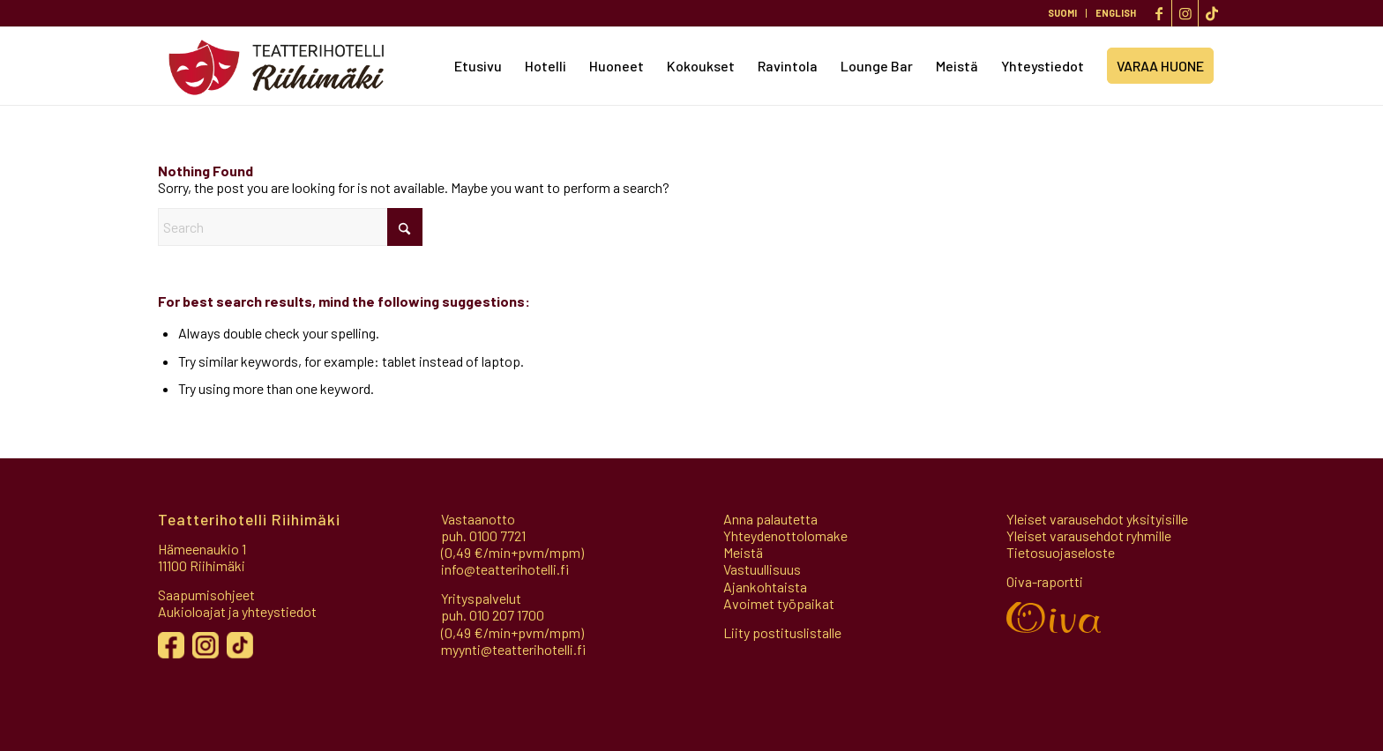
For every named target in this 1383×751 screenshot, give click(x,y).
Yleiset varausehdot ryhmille (1088, 535)
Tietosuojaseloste (1060, 552)
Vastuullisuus (762, 569)
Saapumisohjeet (206, 594)
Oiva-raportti (1044, 581)
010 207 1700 (506, 614)
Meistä (743, 552)
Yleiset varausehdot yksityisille (1097, 518)
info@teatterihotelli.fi (505, 569)
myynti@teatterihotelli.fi (513, 649)
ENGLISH (1115, 13)
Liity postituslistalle (782, 632)
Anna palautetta (770, 518)
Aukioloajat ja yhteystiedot (237, 611)
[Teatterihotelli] (277, 66)
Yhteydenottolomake (785, 535)
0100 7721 (497, 535)
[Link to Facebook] (1158, 13)
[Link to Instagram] (1185, 13)
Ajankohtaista (765, 586)
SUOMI (1062, 13)
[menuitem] (1063, 13)
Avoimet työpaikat (778, 603)
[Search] (290, 227)
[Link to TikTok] (1212, 13)
